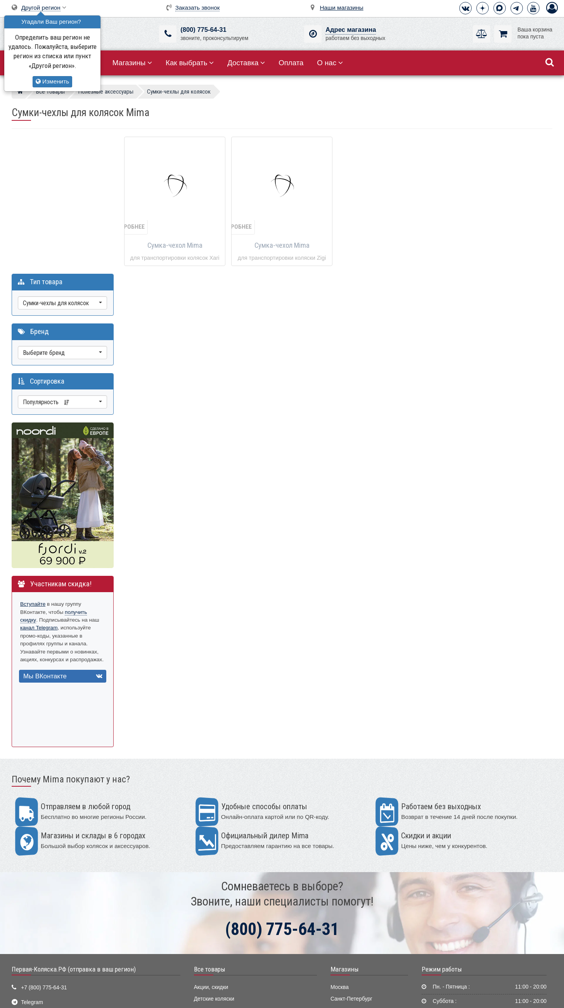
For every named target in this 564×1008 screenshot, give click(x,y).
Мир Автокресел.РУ (218, 967)
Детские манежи (214, 908)
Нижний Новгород (352, 896)
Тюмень (340, 908)
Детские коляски (214, 860)
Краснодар (343, 883)
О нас (330, 63)
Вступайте (32, 465)
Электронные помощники (225, 955)
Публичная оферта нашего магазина (321, 996)
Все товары (209, 830)
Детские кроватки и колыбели (230, 872)
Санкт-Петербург (351, 860)
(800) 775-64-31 (203, 29)
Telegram (32, 863)
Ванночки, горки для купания (229, 919)
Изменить (52, 81)
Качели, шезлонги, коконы (226, 896)
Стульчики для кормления (226, 883)
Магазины (132, 63)
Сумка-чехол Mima (174, 245)
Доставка (246, 63)
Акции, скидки (211, 848)
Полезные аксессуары (221, 943)
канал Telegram (39, 489)
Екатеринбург (347, 872)
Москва (339, 848)
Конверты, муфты (216, 931)
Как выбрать (190, 63)
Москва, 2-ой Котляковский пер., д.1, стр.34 (74, 907)
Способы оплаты (444, 896)
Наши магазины (341, 7)
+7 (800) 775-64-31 (44, 849)
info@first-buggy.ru (43, 878)
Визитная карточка (44, 892)
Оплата (291, 63)
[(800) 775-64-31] (167, 34)
